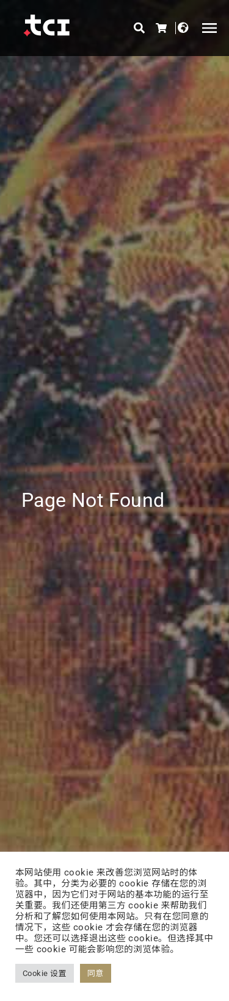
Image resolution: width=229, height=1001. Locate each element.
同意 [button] (95, 973)
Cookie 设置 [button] (45, 973)
